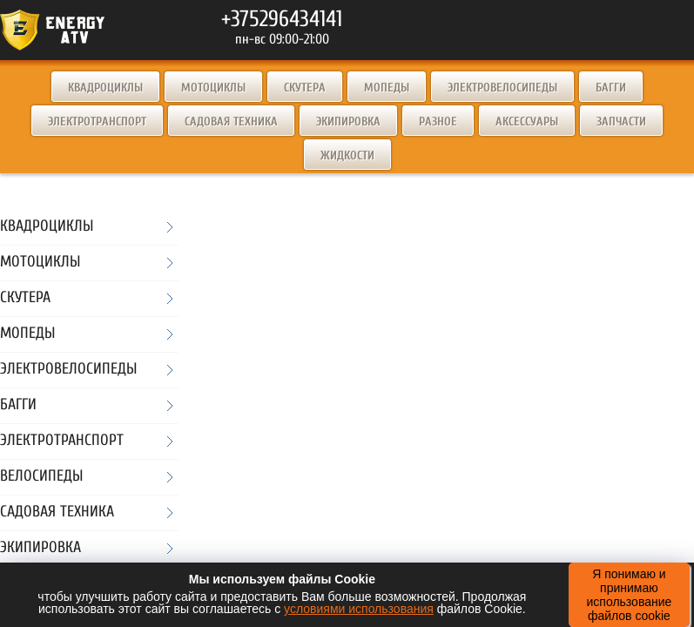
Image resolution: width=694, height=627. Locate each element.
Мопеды (386, 87)
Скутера (305, 87)
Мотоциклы (213, 87)
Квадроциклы (105, 87)
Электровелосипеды (502, 87)
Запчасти (621, 121)
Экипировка (348, 121)
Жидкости (347, 155)
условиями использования (359, 609)
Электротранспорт (97, 121)
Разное (438, 121)
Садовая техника (231, 121)
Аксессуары (526, 121)
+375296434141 (281, 19)
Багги (611, 87)
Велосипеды (41, 477)
